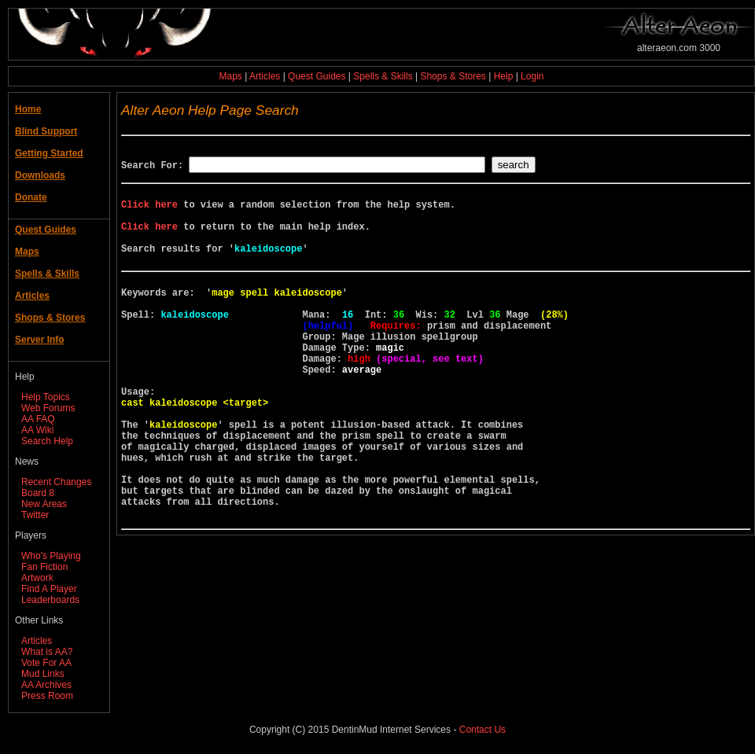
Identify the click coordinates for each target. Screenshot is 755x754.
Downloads (40, 175)
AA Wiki (37, 430)
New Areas (44, 503)
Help (504, 76)
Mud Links (42, 673)
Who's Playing (51, 555)
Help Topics (45, 397)
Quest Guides (316, 76)
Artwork (37, 577)
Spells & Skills (382, 76)
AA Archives (46, 684)
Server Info (39, 339)
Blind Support (46, 131)
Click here (149, 211)
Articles (264, 76)
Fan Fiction (44, 566)
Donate (31, 197)
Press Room (47, 695)
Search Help (47, 441)
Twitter (35, 514)
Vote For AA (46, 662)
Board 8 (37, 492)
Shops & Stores (452, 76)
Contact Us (482, 729)
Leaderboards (50, 599)
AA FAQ (38, 419)
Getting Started (49, 153)
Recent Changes (56, 481)
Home (28, 109)
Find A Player (49, 588)
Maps (230, 76)
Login (532, 76)
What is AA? (46, 651)
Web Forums (48, 408)
